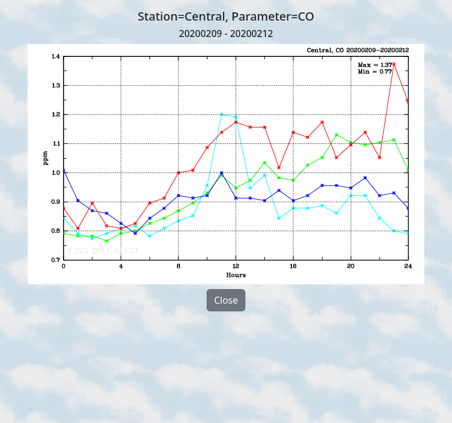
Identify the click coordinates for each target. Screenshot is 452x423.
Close (226, 300)
